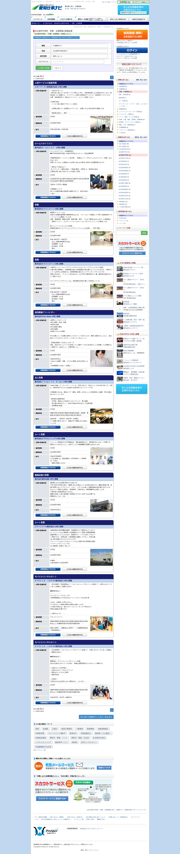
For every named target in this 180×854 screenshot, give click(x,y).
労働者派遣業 (40, 738)
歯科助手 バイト (61, 742)
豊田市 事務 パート (58, 738)
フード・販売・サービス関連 (128, 117)
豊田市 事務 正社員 (80, 738)
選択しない (57, 56)
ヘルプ (37, 819)
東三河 (83, 8)
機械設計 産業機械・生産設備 (133, 372)
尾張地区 (122, 201)
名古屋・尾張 (69, 8)
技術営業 (121, 97)
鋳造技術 (126, 313)
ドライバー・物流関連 (126, 130)
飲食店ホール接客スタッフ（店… (134, 339)
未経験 (45, 729)
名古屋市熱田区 (123, 167)
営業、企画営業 (123, 94)
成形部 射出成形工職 (130, 345)
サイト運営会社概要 (41, 817)
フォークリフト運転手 (57, 733)
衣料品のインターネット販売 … (134, 274)
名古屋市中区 (123, 152)
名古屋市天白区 (123, 195)
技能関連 (122, 89)
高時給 (74, 742)
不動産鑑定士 (86, 733)
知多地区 (122, 204)
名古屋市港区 (123, 177)
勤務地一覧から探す (141, 137)
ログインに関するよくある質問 (127, 58)
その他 (121, 132)
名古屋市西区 (123, 161)
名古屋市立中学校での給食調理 (133, 366)
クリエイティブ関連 (125, 114)
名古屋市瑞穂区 (123, 170)
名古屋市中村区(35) (60, 51)
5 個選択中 (57, 46)
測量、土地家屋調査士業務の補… (134, 307)
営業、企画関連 (124, 91)
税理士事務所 (66, 729)
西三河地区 (122, 144)
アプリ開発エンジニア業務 (132, 296)
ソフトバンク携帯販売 (130, 360)
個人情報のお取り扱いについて (95, 817)
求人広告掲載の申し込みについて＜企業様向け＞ (56, 819)
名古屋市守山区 (123, 198)
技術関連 (122, 86)
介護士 (54, 729)
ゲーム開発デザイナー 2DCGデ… (133, 281)
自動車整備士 (103, 729)
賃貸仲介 (73, 733)
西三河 (79, 8)
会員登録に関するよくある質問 (127, 42)
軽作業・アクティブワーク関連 (128, 122)
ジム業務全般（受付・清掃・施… (134, 320)
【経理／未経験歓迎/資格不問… (134, 326)
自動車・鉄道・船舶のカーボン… (134, 378)
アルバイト (122, 220)
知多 (75, 8)
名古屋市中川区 (123, 158)
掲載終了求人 (101, 819)
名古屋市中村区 (99, 738)
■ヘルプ (105, 2)
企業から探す (90, 819)
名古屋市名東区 (123, 192)
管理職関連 (122, 127)
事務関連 (122, 109)
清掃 (37, 729)
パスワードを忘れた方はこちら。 (128, 56)
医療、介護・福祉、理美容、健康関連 (131, 119)
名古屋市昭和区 (123, 189)
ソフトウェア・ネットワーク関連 (129, 111)
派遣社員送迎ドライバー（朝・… (134, 267)
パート (121, 223)
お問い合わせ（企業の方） (75, 817)
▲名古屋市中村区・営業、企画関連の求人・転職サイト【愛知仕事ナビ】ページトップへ (116, 810)
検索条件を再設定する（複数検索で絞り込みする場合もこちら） (56, 37)
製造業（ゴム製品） (103, 733)
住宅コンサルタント (89, 742)
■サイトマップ (112, 2)
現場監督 (126, 302)
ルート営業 (122, 100)
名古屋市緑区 (123, 180)
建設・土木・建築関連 (126, 124)
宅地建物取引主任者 (43, 747)
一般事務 (79, 729)
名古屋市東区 (123, 186)
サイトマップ (135, 817)
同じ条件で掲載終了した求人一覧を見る (96, 717)
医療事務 (90, 729)
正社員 (121, 218)
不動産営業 (39, 733)
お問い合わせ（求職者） (57, 817)
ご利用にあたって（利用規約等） (118, 817)
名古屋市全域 (123, 149)
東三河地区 (122, 146)
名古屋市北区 (123, 164)
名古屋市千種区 (123, 183)
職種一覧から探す (141, 80)
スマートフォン (94, 850)
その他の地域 (123, 207)
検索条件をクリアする (126, 84)
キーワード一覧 (40, 750)
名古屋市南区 (123, 174)
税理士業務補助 (128, 351)
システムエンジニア (43, 742)
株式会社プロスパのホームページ (91, 829)
